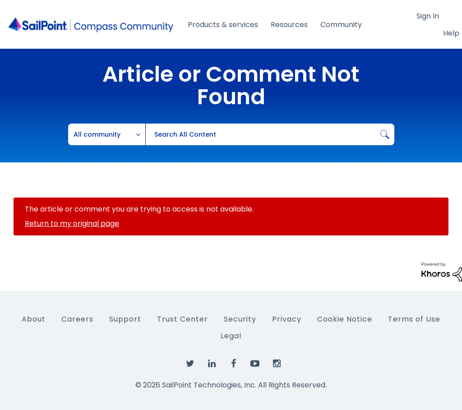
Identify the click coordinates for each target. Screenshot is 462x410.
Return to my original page (72, 223)
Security (240, 319)
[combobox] (269, 134)
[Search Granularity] (107, 134)
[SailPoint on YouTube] (255, 364)
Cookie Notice (344, 319)
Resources (289, 24)
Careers (77, 319)
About (34, 319)
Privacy (286, 319)
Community (341, 24)
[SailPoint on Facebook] (233, 364)
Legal (231, 336)
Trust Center (182, 319)
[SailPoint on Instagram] (277, 364)
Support (125, 319)
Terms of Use (414, 319)
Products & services (223, 24)
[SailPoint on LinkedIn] (212, 364)
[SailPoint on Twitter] (190, 364)
